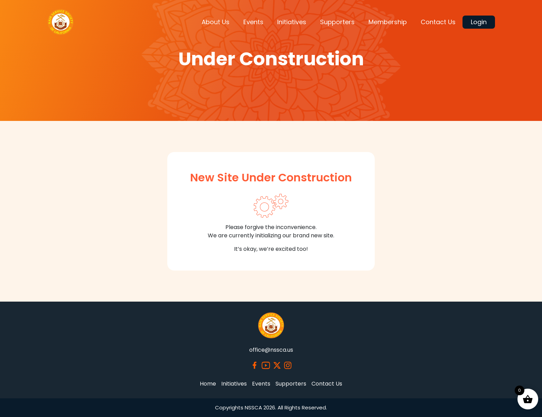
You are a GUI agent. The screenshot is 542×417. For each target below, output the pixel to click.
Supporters (337, 22)
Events (253, 22)
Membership (387, 22)
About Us (216, 22)
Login (479, 22)
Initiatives (291, 22)
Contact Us (438, 22)
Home (208, 384)
